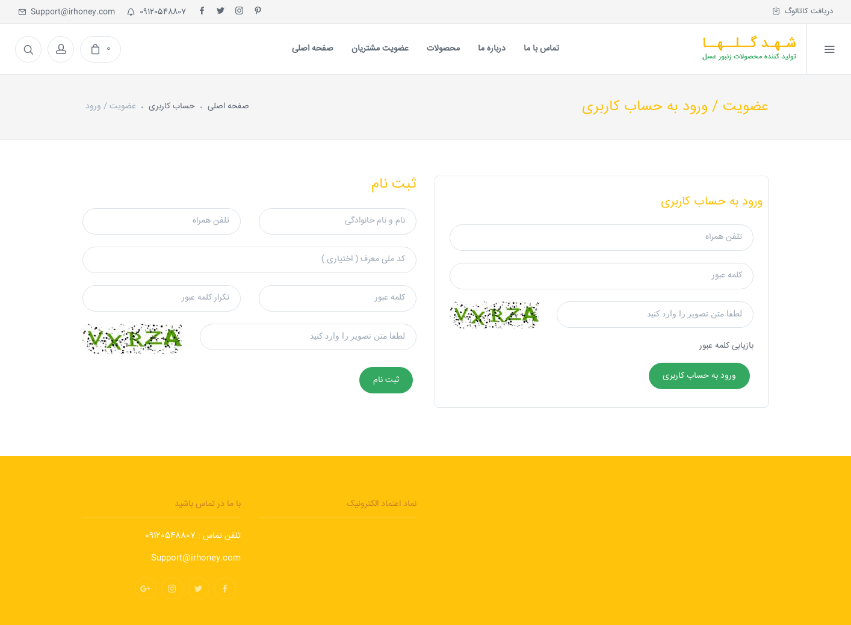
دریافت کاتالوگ (802, 11)
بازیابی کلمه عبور (726, 346)
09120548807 (156, 12)
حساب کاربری (172, 106)
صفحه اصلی (228, 106)
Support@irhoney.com (66, 12)
